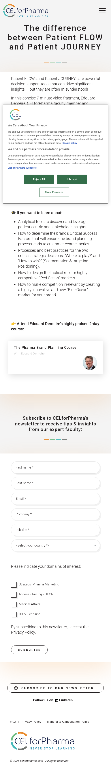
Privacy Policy (31, 721)
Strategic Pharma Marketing (39, 584)
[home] (43, 741)
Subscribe (29, 650)
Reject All (39, 179)
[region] (55, 154)
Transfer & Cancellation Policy (68, 721)
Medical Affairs (29, 604)
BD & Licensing (29, 614)
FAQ (13, 721)
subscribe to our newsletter (54, 688)
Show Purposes (54, 192)
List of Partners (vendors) (22, 167)
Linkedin (64, 700)
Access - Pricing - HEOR (36, 594)
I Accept (72, 179)
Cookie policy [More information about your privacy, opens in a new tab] (69, 143)
